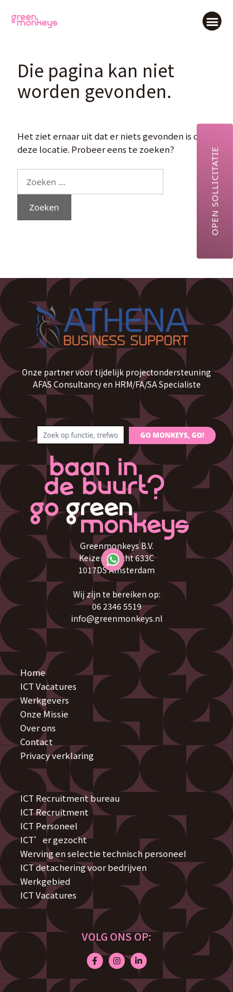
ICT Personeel (49, 826)
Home (32, 672)
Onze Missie (44, 714)
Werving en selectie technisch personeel (103, 853)
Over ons (38, 728)
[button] (212, 21)
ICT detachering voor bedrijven (83, 867)
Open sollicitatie (214, 190)
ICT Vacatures (48, 686)
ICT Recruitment (54, 812)
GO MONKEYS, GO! (172, 435)
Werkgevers (44, 700)
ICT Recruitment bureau (70, 798)
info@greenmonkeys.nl (116, 618)
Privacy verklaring (57, 755)
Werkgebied (45, 881)
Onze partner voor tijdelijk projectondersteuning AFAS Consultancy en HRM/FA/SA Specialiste (116, 378)
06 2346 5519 (117, 606)
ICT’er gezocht (53, 839)
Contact (36, 741)
